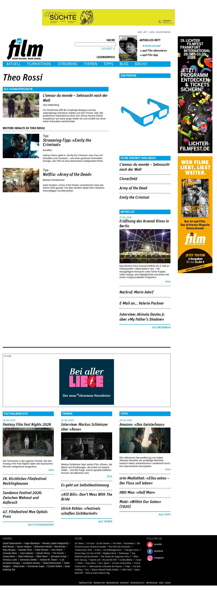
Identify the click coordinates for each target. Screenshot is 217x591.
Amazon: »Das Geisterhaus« (142, 425)
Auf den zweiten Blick (121, 563)
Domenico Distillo (28, 560)
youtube (158, 544)
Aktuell (13, 64)
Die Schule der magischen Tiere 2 (116, 556)
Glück (79, 563)
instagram (159, 557)
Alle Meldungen (161, 327)
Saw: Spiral (104, 563)
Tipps (108, 64)
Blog (124, 64)
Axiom (138, 560)
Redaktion (99, 583)
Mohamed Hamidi (43, 546)
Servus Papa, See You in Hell (87, 553)
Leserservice (106, 57)
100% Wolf (126, 569)
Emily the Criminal (134, 198)
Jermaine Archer (58, 556)
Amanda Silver (10, 553)
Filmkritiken (39, 64)
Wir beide (117, 543)
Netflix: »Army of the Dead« (67, 174)
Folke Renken (42, 550)
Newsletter (85, 583)
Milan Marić (42, 556)
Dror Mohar (57, 550)
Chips (127, 566)
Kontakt (124, 583)
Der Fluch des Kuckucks (119, 546)
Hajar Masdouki (32, 543)
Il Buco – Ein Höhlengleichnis (108, 550)
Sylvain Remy (43, 553)
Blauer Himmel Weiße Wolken (105, 569)
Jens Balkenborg (51, 105)
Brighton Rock (109, 553)
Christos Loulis (10, 560)
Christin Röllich (54, 566)
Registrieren (163, 32)
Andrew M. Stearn (48, 560)
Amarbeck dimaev (31, 563)
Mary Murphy (9, 550)
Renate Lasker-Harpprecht (55, 543)
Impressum (152, 583)
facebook (158, 551)
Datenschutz (137, 583)
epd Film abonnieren (154, 50)
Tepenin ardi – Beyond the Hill (103, 560)
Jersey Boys (90, 563)
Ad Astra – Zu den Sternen (98, 543)
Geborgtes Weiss (131, 550)
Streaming (67, 64)
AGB (161, 583)
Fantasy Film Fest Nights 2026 (27, 425)
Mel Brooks (60, 546)
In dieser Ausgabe (151, 46)
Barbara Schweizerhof (53, 180)
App (145, 32)
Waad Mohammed (52, 563)
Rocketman (129, 543)
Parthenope (124, 553)
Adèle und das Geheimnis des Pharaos (105, 566)
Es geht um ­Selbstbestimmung (85, 485)
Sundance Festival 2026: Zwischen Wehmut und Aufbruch (22, 498)
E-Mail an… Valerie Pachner (141, 303)
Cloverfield (128, 179)
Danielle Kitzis (25, 550)
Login (152, 32)
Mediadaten (112, 583)
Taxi (87, 569)
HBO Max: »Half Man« (137, 493)
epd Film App (150, 54)
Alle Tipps (164, 514)
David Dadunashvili (12, 543)
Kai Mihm (47, 150)
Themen (90, 64)
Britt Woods (8, 546)
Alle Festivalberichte (41, 525)
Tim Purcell (58, 553)
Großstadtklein (125, 560)
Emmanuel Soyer (36, 566)
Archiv (141, 64)
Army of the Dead (133, 188)
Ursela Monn (9, 556)
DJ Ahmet (79, 543)
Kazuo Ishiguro (24, 546)
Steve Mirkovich (26, 556)
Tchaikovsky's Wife (83, 550)
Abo (140, 32)
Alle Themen (105, 521)
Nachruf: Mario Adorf (136, 292)
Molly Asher (19, 566)
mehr (167, 282)
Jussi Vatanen (27, 553)
